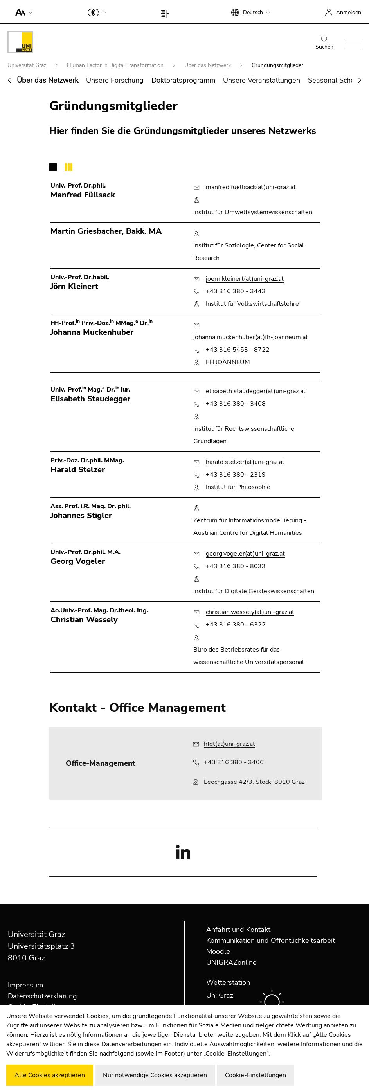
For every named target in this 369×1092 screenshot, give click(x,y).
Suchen (324, 43)
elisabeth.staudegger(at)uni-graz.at (256, 391)
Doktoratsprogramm (183, 80)
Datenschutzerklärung (42, 996)
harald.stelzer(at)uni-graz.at (245, 462)
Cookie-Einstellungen (255, 1075)
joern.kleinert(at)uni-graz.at (245, 278)
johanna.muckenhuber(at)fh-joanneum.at (250, 337)
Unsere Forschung (115, 80)
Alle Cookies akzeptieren (49, 1075)
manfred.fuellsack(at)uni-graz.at (251, 187)
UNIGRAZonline (231, 962)
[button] (22, 11)
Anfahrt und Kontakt (238, 929)
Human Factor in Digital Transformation (116, 65)
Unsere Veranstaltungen (261, 80)
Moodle (218, 951)
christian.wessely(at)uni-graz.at (250, 612)
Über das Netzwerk (208, 65)
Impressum (25, 985)
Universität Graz (27, 65)
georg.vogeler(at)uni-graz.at (245, 553)
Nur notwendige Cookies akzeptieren (155, 1075)
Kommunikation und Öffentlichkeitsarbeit (270, 940)
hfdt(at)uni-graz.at (229, 744)
